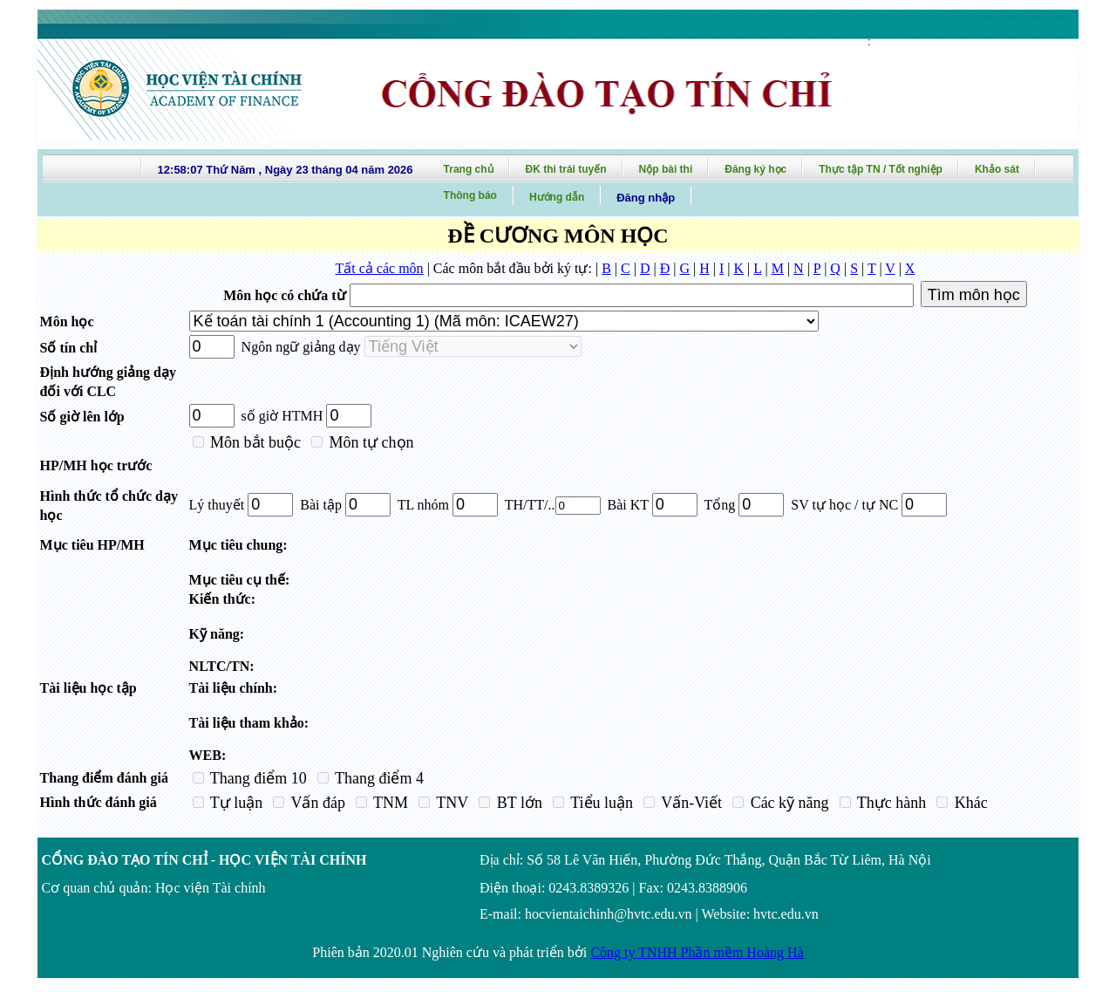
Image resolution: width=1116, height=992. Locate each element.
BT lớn (517, 802)
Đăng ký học (755, 169)
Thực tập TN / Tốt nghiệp (880, 169)
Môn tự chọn (369, 442)
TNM (389, 802)
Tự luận (235, 802)
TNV (450, 802)
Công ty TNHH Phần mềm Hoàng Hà (696, 952)
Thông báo (470, 195)
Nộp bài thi (666, 169)
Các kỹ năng (787, 802)
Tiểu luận (600, 802)
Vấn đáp (316, 802)
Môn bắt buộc (254, 442)
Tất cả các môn (380, 268)
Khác (968, 802)
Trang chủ (468, 169)
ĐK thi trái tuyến (566, 169)
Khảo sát (997, 169)
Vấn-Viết (689, 802)
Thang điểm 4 (377, 778)
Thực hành (890, 802)
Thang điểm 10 (257, 778)
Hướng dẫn (556, 197)
